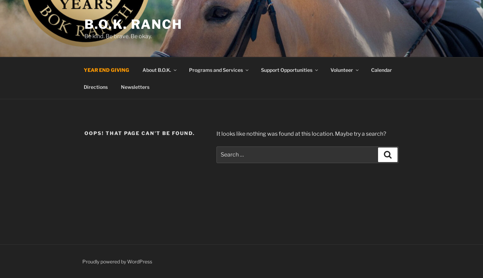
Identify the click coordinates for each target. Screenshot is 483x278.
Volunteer (345, 70)
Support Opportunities (290, 70)
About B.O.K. (160, 70)
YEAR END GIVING (106, 70)
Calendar (381, 70)
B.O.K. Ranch (133, 24)
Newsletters (135, 87)
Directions (96, 87)
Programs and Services (219, 70)
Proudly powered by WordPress (117, 261)
